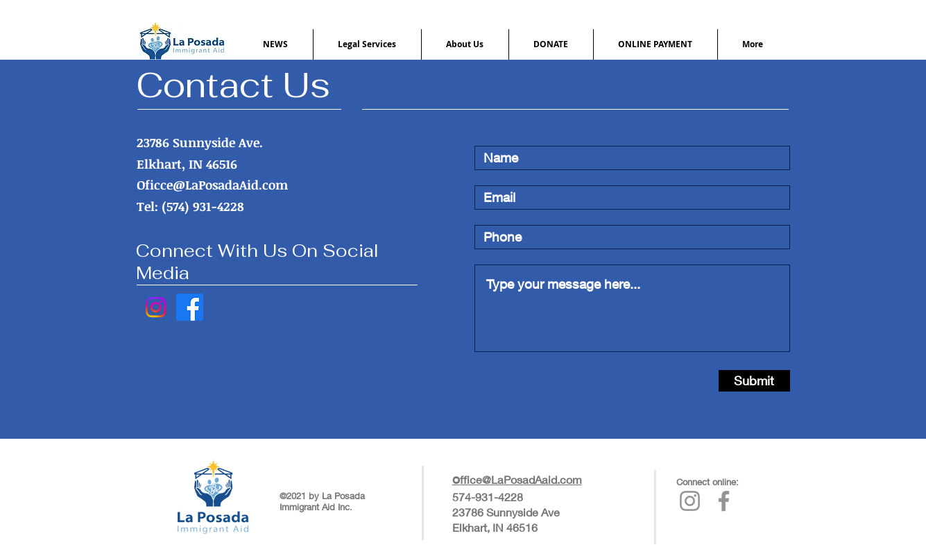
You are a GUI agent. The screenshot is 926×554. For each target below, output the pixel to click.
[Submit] (754, 381)
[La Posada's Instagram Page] (689, 500)
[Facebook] (189, 307)
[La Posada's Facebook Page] (723, 500)
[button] (276, 44)
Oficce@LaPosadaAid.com (212, 184)
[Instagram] (155, 307)
